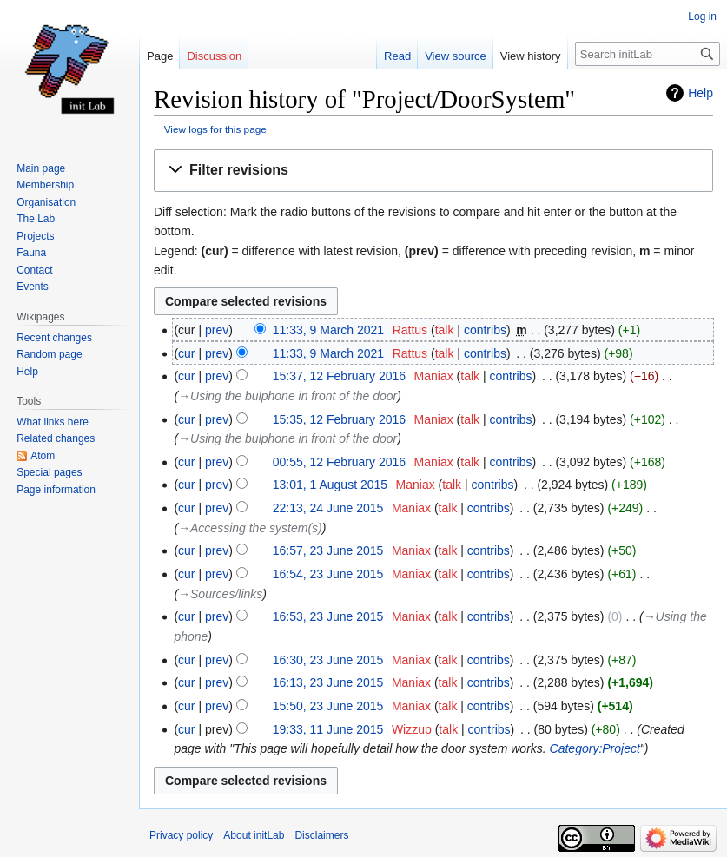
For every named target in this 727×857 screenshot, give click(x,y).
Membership (45, 185)
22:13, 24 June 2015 (328, 508)
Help (700, 93)
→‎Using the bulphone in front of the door (287, 396)
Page (160, 56)
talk (444, 330)
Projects (35, 236)
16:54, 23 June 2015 (328, 574)
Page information (56, 490)
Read (397, 56)
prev (216, 330)
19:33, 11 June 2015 (328, 729)
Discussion (214, 56)
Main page (41, 168)
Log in (702, 16)
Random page (49, 354)
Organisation (46, 202)
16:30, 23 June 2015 (328, 660)
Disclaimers (321, 835)
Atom (42, 456)
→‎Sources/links (220, 594)
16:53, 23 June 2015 (328, 616)
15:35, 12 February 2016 (339, 419)
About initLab (253, 835)
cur (186, 353)
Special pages (49, 472)
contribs (485, 330)
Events (33, 286)
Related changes (56, 438)
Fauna (31, 253)
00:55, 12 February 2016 (339, 462)
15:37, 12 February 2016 (339, 376)
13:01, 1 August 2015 (330, 484)
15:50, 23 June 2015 (328, 706)
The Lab (36, 219)
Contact (34, 270)
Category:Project (595, 748)
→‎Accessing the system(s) (250, 528)
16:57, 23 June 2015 (328, 550)
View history (530, 56)
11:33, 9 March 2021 (328, 330)
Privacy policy (181, 835)
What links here (53, 422)
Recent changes (54, 338)
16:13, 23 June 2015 (328, 682)
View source (455, 56)
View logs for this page (215, 129)
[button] (433, 171)
